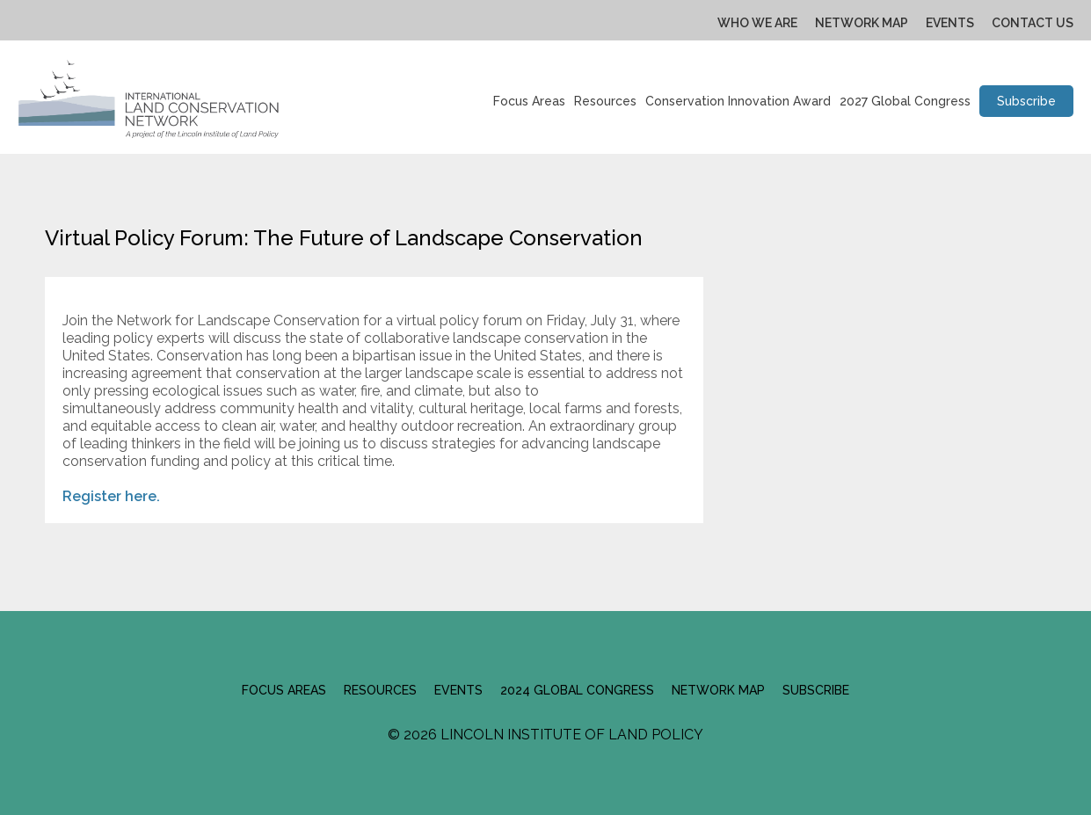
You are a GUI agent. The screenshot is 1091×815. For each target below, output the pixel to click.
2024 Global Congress (577, 690)
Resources (605, 101)
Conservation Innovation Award (738, 101)
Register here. (113, 496)
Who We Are (757, 23)
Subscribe (1026, 101)
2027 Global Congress (905, 101)
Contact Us (1032, 23)
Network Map (861, 23)
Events (950, 23)
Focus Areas (529, 101)
